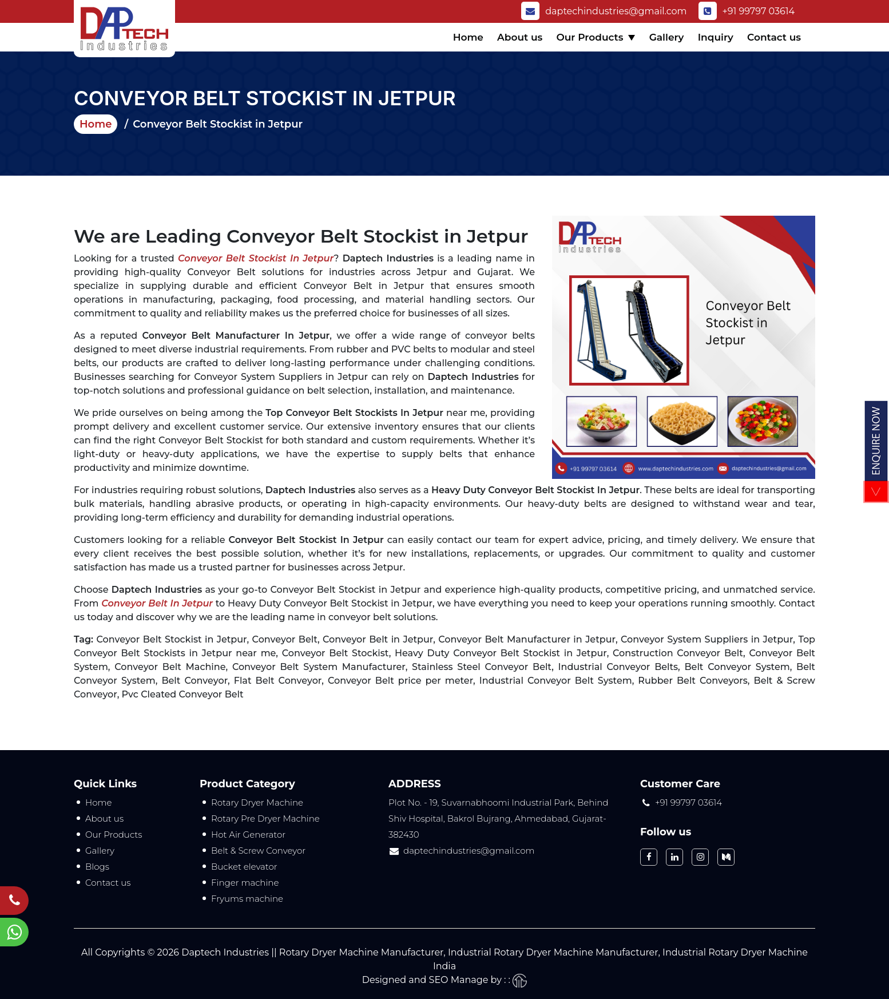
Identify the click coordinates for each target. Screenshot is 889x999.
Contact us (774, 37)
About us (519, 37)
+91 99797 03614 (746, 11)
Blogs (97, 866)
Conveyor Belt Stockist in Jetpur (256, 258)
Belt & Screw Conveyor (258, 850)
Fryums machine (247, 898)
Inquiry (715, 37)
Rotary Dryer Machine (257, 802)
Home (468, 37)
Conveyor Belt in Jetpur (157, 603)
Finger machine (245, 882)
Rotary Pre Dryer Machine (265, 818)
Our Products (589, 37)
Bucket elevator (244, 866)
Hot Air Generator (248, 834)
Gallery (666, 37)
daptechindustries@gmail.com (603, 11)
